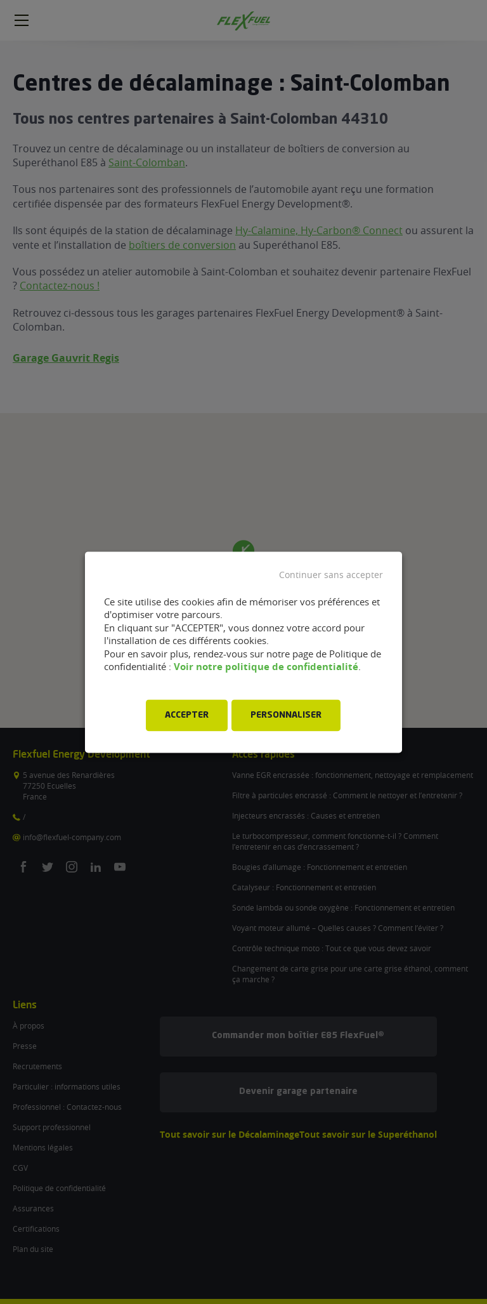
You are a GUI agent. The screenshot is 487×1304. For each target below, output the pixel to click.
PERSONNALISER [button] (285, 715)
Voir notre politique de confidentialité (266, 667)
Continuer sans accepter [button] (331, 574)
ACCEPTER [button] (187, 715)
